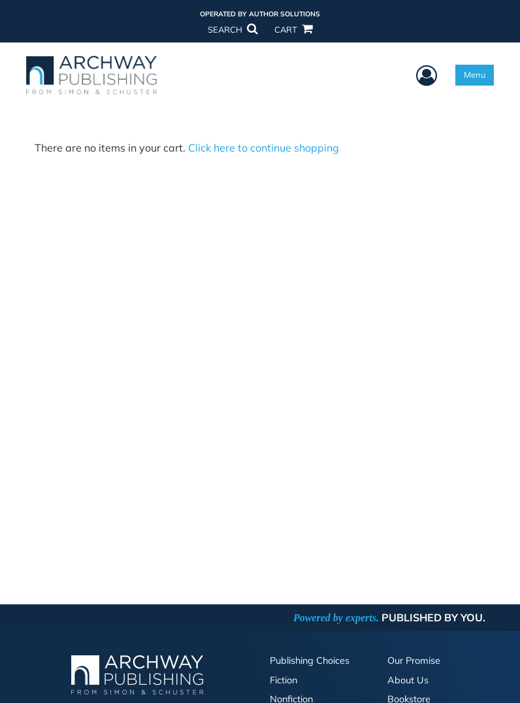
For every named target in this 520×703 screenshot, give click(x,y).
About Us (408, 680)
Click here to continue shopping (263, 147)
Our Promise (413, 660)
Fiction (283, 680)
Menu (474, 74)
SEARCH (232, 29)
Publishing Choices (309, 660)
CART (293, 29)
